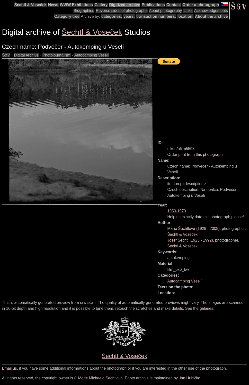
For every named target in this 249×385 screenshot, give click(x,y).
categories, (111, 16)
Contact (173, 5)
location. (186, 16)
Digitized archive (124, 5)
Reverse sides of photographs (122, 11)
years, (129, 16)
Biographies (84, 11)
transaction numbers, (156, 16)
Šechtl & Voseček (30, 5)
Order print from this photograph (195, 154)
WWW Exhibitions (76, 5)
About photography (165, 11)
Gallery (100, 5)
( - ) (193, 228)
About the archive (211, 16)
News (53, 5)
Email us (9, 368)
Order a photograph (200, 5)
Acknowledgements (211, 11)
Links (187, 11)
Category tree (67, 16)
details (177, 308)
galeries (206, 308)
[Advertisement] (203, 100)
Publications (153, 5)
